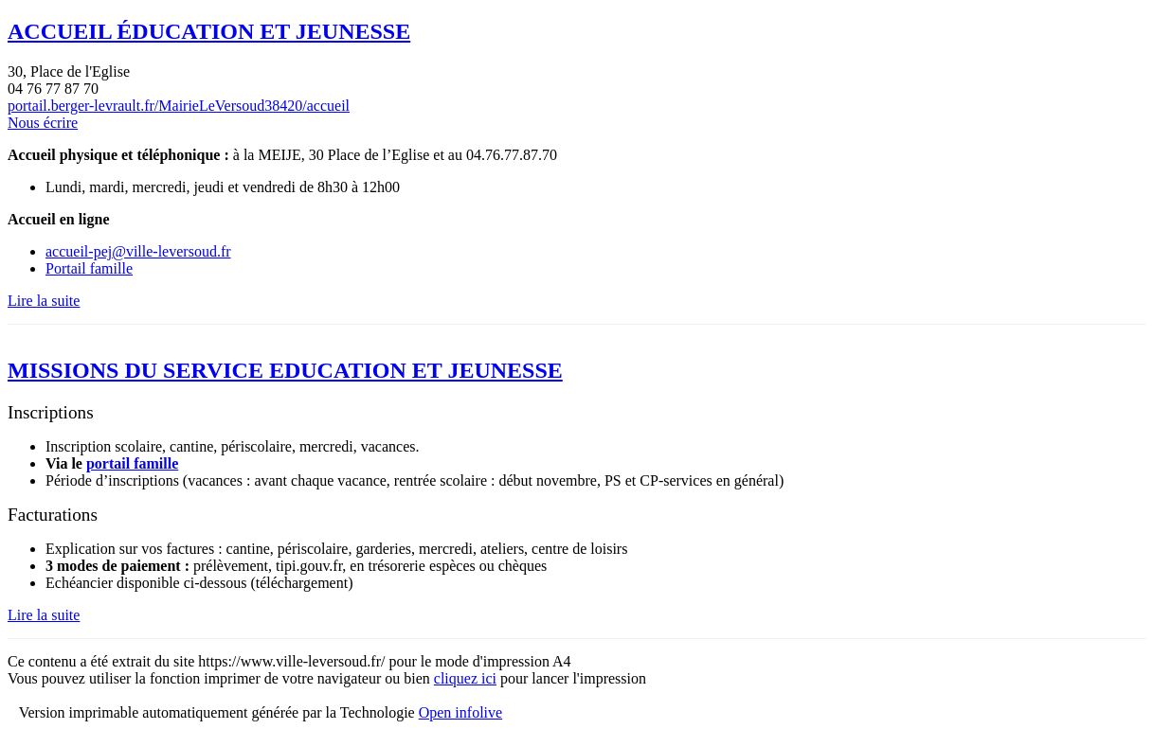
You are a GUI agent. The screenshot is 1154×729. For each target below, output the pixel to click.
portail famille (132, 463)
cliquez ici (465, 678)
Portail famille (89, 268)
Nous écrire (43, 123)
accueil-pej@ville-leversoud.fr (138, 251)
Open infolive (460, 712)
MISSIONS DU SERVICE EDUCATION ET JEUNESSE (285, 370)
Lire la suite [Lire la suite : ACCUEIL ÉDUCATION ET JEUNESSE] (44, 301)
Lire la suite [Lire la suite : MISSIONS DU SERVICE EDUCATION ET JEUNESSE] (44, 615)
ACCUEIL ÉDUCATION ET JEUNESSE (209, 31)
